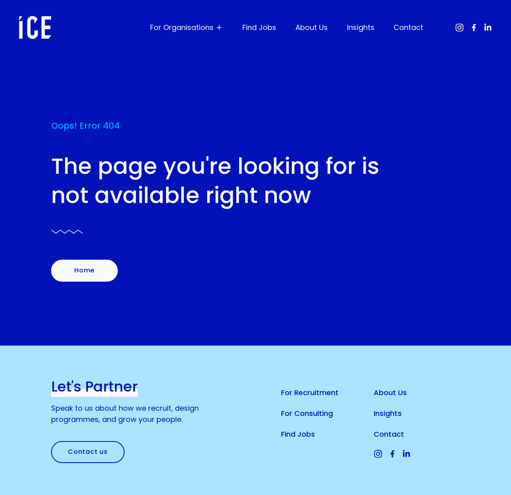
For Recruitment (310, 393)
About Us (311, 27)
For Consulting (307, 413)
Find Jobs (259, 27)
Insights (360, 27)
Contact (408, 27)
